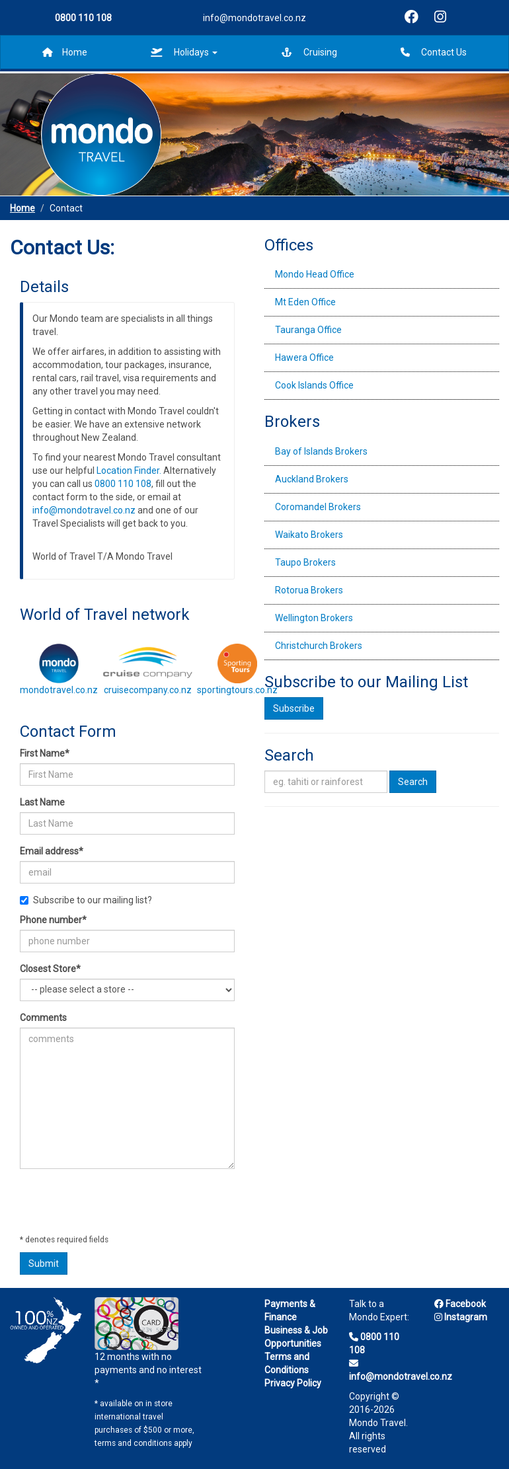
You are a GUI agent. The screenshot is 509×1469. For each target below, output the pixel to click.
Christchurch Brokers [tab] (318, 645)
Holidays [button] (184, 52)
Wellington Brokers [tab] (314, 618)
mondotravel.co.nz (59, 690)
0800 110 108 (123, 483)
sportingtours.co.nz (237, 690)
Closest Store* (50, 968)
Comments (43, 1017)
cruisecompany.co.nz (148, 690)
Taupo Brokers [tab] (305, 562)
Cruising (309, 52)
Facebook (460, 1304)
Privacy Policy (292, 1383)
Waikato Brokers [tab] (309, 534)
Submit (43, 1263)
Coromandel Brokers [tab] (318, 507)
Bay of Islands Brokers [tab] (321, 451)
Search (413, 781)
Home (64, 52)
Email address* (51, 851)
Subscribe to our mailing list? (86, 900)
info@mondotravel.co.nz (254, 18)
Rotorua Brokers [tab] (309, 590)
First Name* (44, 753)
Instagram (460, 1317)
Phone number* (53, 920)
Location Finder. (129, 470)
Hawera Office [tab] (304, 357)
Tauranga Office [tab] (308, 329)
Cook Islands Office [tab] (314, 385)
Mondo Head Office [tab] (314, 274)
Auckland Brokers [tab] (311, 479)
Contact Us (434, 52)
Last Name (42, 802)
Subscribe (294, 708)
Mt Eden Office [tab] (305, 302)
